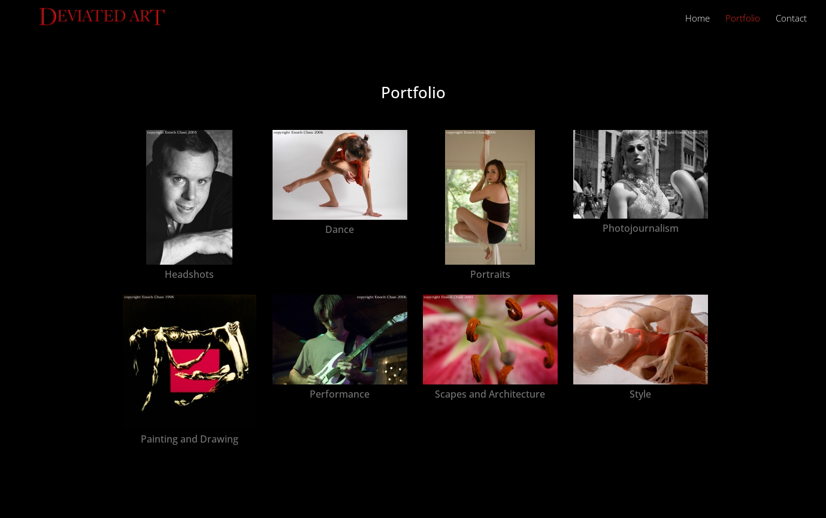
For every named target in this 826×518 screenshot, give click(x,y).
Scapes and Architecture (490, 394)
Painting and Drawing (189, 439)
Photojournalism (641, 228)
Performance (340, 394)
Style (640, 394)
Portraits (490, 274)
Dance (339, 229)
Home (697, 19)
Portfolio (742, 19)
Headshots (189, 274)
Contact (791, 19)
